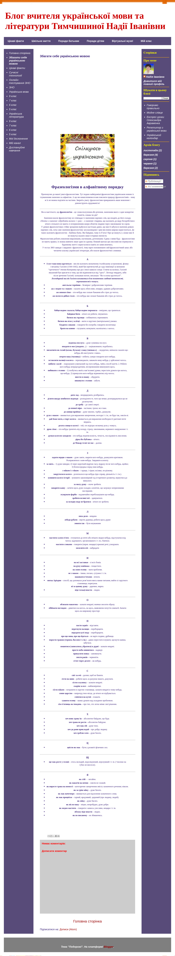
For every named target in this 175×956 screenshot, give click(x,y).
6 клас (13, 104)
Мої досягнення (18, 138)
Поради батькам (68, 41)
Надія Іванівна (155, 76)
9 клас (13, 96)
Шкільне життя (41, 41)
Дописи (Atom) (68, 929)
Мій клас (146, 41)
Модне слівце (155, 112)
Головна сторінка (87, 921)
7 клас (13, 100)
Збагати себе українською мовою (18, 60)
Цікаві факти (16, 41)
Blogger (108, 946)
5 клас (13, 109)
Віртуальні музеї (122, 41)
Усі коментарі (155, 186)
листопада (150, 150)
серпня (148, 159)
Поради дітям (95, 41)
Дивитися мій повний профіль (153, 82)
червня (148, 163)
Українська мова (19, 91)
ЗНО (11, 87)
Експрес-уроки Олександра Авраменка (155, 120)
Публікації (153, 181)
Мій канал (15, 143)
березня (148, 154)
